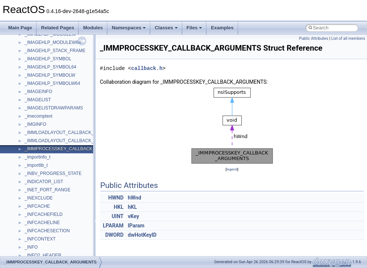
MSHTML (34, 57)
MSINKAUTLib (39, 73)
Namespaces (129, 28)
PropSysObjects (41, 139)
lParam (136, 226)
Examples (222, 28)
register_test (37, 172)
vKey (133, 216)
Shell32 (32, 196)
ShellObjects (37, 204)
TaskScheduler (39, 237)
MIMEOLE (35, 41)
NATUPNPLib (38, 122)
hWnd (134, 198)
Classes (166, 28)
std (28, 213)
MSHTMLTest (38, 65)
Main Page (20, 28)
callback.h (146, 68)
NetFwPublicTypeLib (45, 131)
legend (232, 169)
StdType (33, 229)
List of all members (348, 38)
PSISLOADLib (39, 147)
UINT (118, 216)
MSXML (33, 98)
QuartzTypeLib (39, 163)
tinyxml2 (33, 253)
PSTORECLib (38, 155)
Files (194, 28)
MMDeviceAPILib (42, 49)
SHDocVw (35, 188)
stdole (31, 221)
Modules (93, 28)
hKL (132, 207)
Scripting (33, 180)
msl (28, 81)
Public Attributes (313, 38)
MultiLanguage (39, 114)
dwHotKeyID (142, 235)
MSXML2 (34, 106)
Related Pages (57, 28)
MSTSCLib (35, 90)
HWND (115, 198)
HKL (118, 207)
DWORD (114, 235)
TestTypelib (36, 245)
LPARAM (113, 226)
